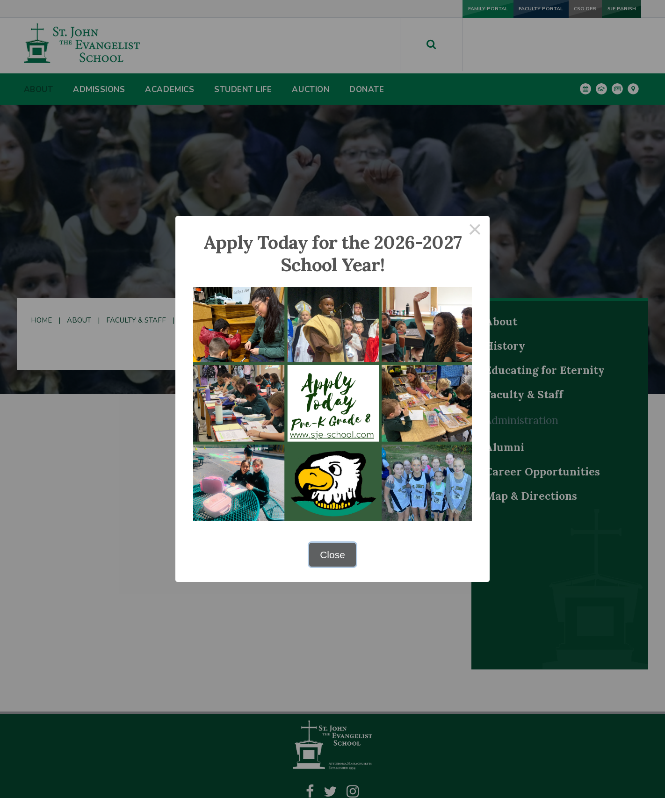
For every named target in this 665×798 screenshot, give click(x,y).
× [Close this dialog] (475, 230)
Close (332, 554)
